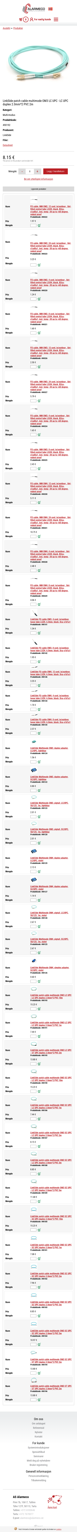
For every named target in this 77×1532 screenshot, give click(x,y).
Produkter (18, 28)
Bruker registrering (38, 1464)
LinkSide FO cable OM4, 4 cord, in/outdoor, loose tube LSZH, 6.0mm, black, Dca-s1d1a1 (50, 697)
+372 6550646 (28, 1510)
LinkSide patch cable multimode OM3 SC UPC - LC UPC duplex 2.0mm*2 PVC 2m (51, 1134)
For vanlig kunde (42, 19)
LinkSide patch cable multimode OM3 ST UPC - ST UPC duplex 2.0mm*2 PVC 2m (51, 1387)
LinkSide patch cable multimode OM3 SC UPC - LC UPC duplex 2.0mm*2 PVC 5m (51, 1189)
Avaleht (6, 28)
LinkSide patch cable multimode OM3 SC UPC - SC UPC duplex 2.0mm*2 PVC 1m (51, 1246)
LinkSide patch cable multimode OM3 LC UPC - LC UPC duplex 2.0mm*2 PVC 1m (50, 1024)
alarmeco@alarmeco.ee (31, 1517)
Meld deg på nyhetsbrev (38, 1460)
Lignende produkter (38, 189)
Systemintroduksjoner (38, 1447)
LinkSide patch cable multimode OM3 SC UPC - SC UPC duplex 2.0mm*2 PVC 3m (51, 1303)
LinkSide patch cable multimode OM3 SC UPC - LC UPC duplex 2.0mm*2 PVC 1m (51, 1106)
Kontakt (38, 1436)
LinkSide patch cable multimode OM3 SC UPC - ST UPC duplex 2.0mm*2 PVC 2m (51, 1360)
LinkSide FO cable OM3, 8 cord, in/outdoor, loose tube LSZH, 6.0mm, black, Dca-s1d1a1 (50, 649)
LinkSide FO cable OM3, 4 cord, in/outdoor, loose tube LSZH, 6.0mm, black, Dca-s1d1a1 (50, 620)
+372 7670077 (26, 1514)
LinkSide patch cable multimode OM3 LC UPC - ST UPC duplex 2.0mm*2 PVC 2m (50, 1051)
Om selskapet (38, 1423)
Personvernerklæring (39, 1476)
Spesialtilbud (38, 1451)
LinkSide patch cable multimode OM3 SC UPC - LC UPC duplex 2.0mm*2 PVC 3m (51, 1161)
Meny (56, 19)
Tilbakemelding (38, 1480)
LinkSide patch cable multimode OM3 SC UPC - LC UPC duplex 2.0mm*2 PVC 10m (51, 1079)
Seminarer (38, 1456)
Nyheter (38, 1432)
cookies (58, 1529)
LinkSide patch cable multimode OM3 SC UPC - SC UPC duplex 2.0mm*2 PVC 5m (51, 1332)
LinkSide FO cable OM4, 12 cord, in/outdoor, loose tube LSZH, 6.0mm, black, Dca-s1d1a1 (50, 673)
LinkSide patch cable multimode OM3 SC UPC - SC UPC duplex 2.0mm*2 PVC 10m (51, 1217)
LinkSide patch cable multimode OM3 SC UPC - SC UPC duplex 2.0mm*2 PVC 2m (51, 1275)
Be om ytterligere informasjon (38, 179)
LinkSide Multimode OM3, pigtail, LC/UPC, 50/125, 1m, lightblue (49, 804)
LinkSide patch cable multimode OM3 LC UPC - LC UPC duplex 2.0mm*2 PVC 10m (50, 996)
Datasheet (8, 145)
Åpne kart (52, 1507)
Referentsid (38, 1427)
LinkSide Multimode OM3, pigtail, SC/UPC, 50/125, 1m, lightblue (49, 830)
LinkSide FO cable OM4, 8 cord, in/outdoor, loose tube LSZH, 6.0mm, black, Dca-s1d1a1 (50, 721)
